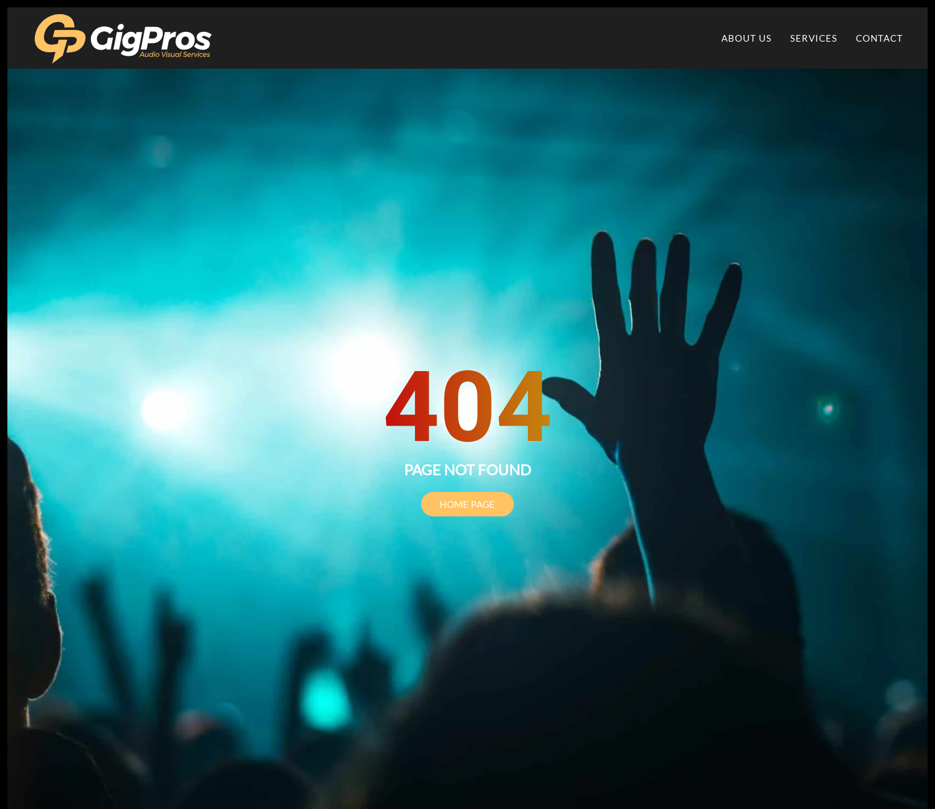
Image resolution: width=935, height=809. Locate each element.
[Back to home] (124, 38)
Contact (879, 38)
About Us (746, 38)
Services (813, 38)
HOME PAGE (467, 504)
